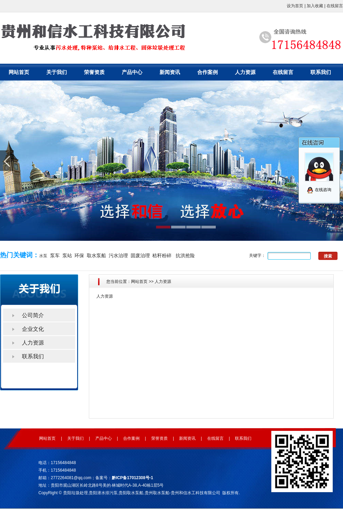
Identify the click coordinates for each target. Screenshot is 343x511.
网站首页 (19, 72)
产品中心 (132, 72)
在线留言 (335, 5)
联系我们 (320, 72)
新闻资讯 (169, 72)
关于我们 (56, 72)
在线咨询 (319, 189)
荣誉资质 (94, 72)
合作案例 (207, 72)
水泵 (43, 255)
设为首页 (295, 5)
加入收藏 (315, 5)
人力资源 (245, 72)
